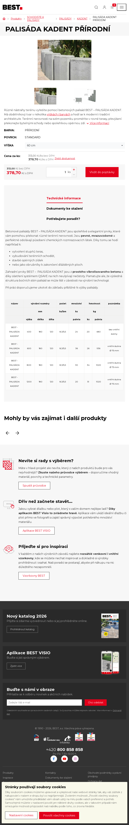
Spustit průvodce (34, 485)
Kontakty (50, 772)
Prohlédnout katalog (22, 629)
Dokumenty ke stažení (58, 777)
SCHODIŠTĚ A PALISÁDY (35, 19)
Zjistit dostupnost (65, 158)
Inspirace (8, 777)
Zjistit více (16, 666)
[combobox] (75, 145)
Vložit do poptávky (102, 172)
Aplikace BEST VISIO (36, 530)
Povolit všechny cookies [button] (59, 815)
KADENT (82, 18)
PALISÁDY (65, 18)
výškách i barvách (58, 114)
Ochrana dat (95, 781)
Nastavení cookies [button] (21, 815)
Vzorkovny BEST (34, 575)
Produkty (16, 18)
